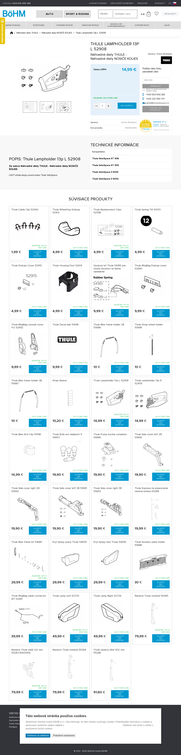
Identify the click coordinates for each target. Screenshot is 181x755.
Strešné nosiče (64, 25)
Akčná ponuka (13, 25)
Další (168, 25)
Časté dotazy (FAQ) (17, 723)
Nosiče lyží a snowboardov (116, 25)
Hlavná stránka (98, 3)
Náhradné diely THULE (27, 32)
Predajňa (142, 3)
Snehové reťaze (90, 25)
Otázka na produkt (155, 109)
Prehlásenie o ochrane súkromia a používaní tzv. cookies (93, 725)
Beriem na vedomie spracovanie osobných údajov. (156, 90)
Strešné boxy (142, 25)
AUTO (49, 14)
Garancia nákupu (16, 717)
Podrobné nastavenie (64, 735)
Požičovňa (38, 25)
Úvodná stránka (11, 33)
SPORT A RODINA (77, 14)
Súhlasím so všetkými (38, 735)
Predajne (13, 727)
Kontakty (160, 3)
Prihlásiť (170, 14)
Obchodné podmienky (122, 3)
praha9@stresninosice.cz (157, 103)
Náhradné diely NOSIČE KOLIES (57, 32)
